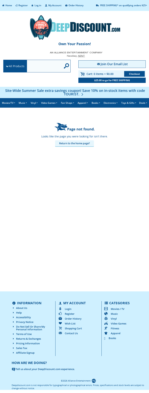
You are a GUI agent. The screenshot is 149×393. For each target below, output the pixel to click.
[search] (44, 66)
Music (111, 314)
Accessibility (21, 317)
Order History (74, 5)
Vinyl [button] (33, 103)
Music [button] (22, 103)
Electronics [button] (110, 103)
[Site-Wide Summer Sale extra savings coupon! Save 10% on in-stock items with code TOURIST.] (75, 92)
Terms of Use (22, 334)
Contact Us (68, 333)
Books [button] (95, 103)
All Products (16, 66)
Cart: (100, 74)
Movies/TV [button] (7, 103)
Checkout (134, 74)
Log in (36, 5)
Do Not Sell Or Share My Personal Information (28, 328)
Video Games (115, 323)
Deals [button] (142, 103)
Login (64, 309)
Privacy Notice (22, 322)
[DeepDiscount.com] (74, 27)
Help (17, 312)
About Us (19, 308)
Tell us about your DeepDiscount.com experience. (43, 369)
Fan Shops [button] (66, 103)
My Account (53, 5)
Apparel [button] (82, 103)
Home (7, 5)
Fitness (111, 328)
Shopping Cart (70, 328)
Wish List (66, 323)
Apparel (112, 333)
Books (110, 338)
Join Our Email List (112, 64)
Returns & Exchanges (26, 338)
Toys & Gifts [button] (127, 103)
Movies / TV (114, 309)
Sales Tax (19, 348)
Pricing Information (26, 343)
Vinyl (110, 318)
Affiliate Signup (23, 352)
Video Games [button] (48, 103)
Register (21, 5)
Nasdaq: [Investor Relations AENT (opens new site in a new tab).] (76, 55)
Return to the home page (74, 143)
